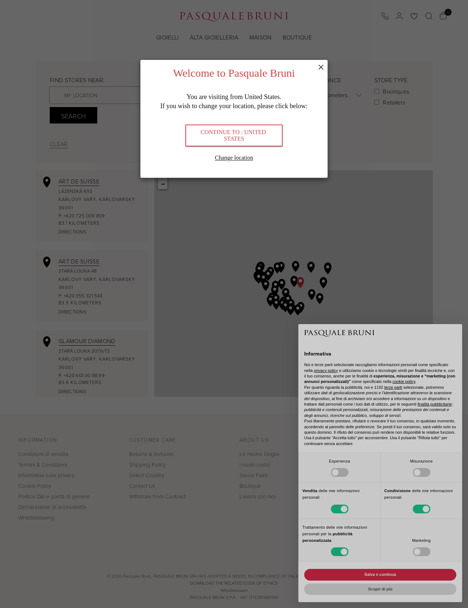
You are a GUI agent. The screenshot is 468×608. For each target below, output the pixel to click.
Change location (234, 157)
